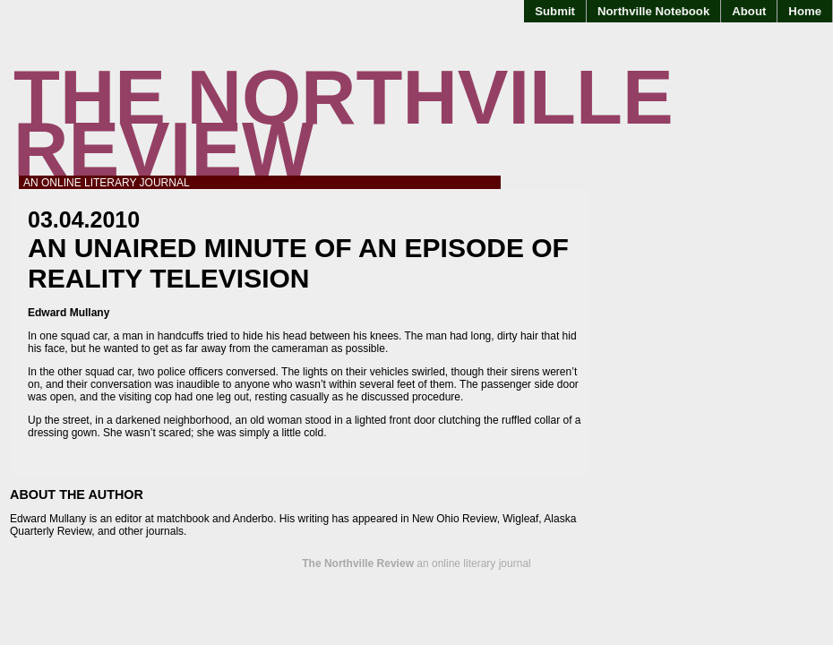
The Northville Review (343, 123)
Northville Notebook (653, 11)
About (749, 11)
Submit (555, 11)
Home (804, 11)
